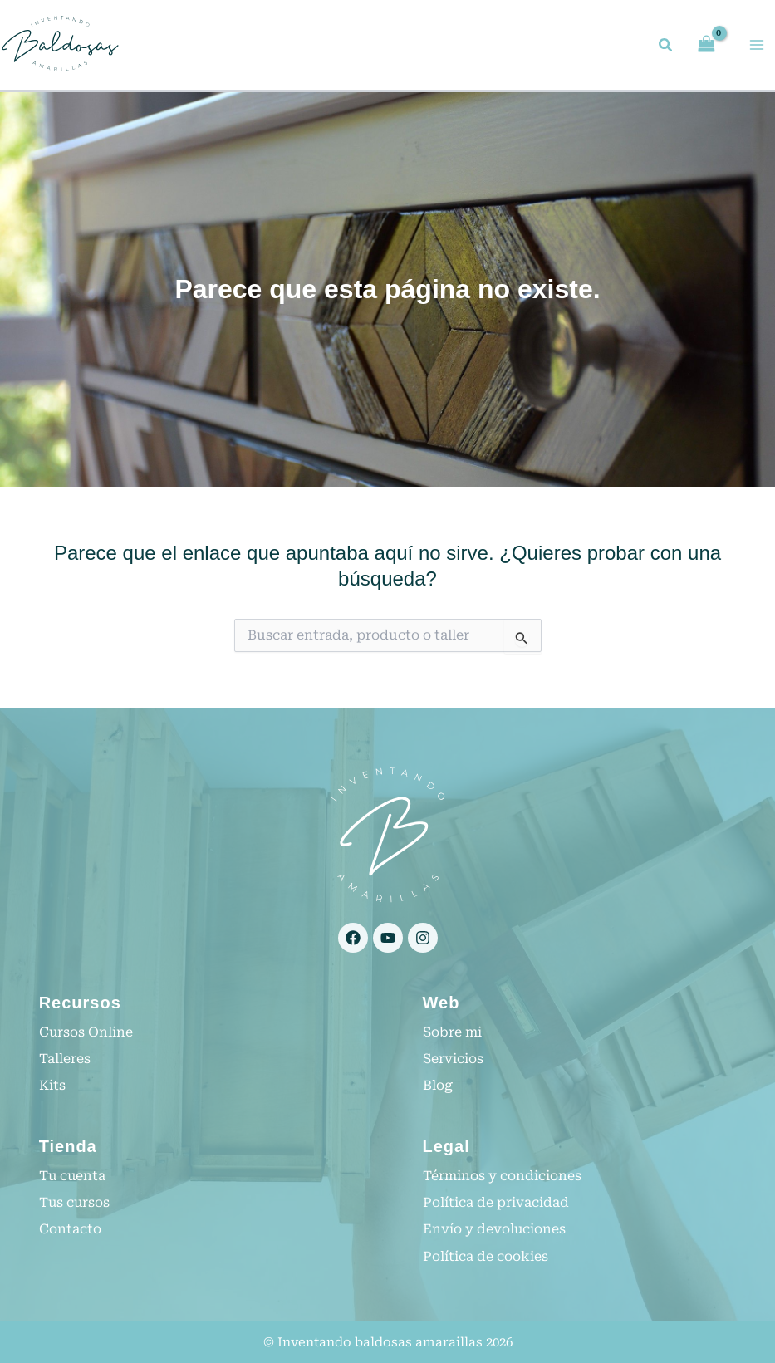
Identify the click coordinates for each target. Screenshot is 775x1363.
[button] (666, 47)
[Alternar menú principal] (756, 45)
